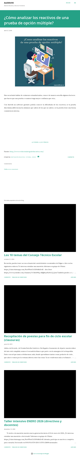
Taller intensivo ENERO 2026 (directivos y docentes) (33, 423)
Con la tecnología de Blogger (40, 453)
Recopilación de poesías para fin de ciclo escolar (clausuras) (38, 338)
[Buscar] (68, 3)
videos (34, 157)
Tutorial (28, 157)
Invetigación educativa (18, 157)
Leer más (73, 277)
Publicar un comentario (11, 169)
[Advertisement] (40, 130)
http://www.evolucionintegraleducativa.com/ (27, 151)
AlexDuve (9, 2)
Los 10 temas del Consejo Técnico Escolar (33, 255)
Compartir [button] (71, 157)
